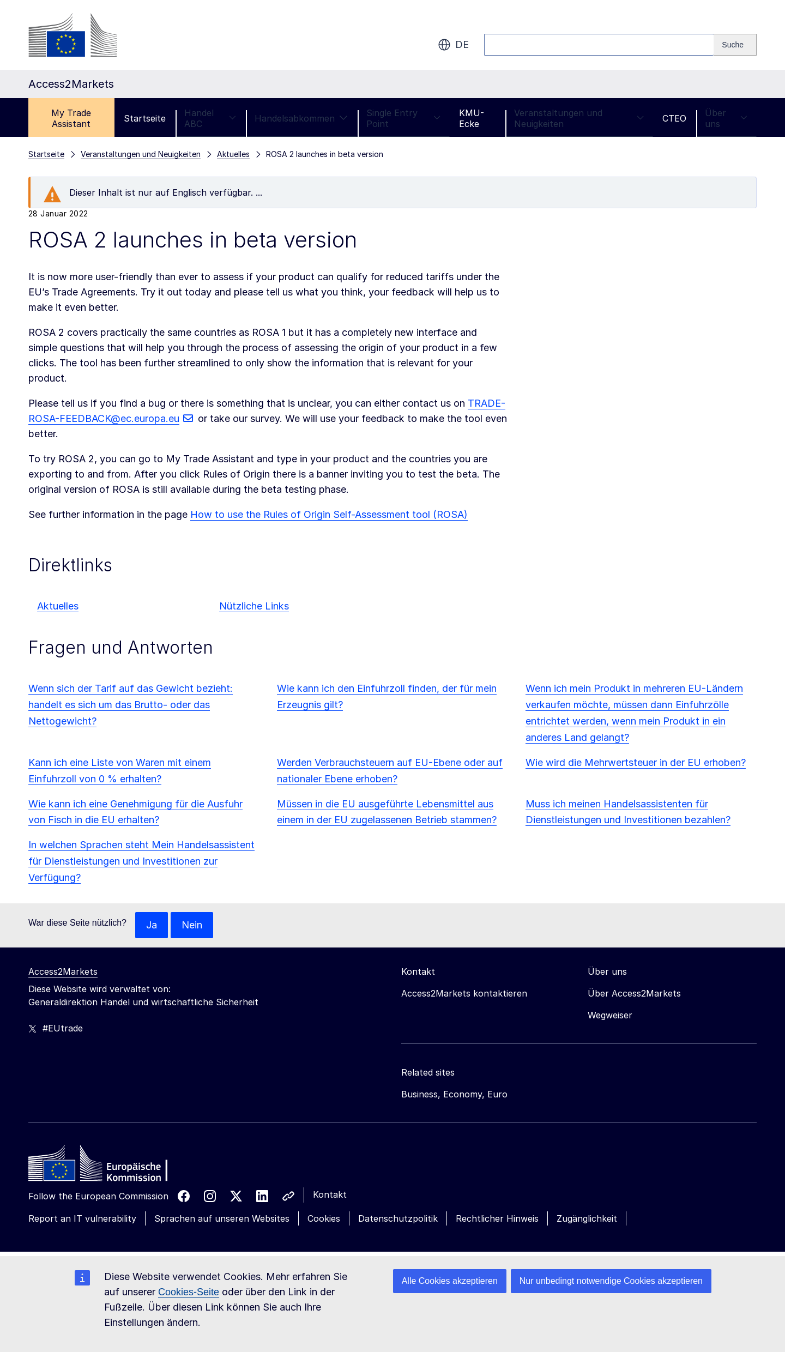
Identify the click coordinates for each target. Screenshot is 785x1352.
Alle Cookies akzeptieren (450, 1280)
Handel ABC (210, 118)
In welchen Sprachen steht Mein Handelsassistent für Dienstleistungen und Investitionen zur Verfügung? (141, 861)
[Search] (735, 45)
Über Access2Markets (634, 993)
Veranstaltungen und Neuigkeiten (579, 118)
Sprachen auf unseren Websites (221, 1218)
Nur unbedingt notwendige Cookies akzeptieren (611, 1280)
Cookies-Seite (188, 1292)
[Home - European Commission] (107, 1166)
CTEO (674, 118)
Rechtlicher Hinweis (497, 1218)
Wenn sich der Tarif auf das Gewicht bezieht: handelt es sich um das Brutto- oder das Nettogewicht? (130, 705)
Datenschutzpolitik (398, 1218)
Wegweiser (610, 1015)
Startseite (145, 118)
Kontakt (330, 1194)
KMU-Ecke (471, 118)
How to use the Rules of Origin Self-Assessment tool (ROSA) (329, 514)
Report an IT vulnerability (82, 1218)
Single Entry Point (403, 118)
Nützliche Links (254, 606)
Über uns (726, 118)
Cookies (323, 1218)
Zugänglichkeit (587, 1218)
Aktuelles (57, 606)
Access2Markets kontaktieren (464, 993)
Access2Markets (63, 971)
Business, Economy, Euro (454, 1094)
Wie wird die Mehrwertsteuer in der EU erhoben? (636, 762)
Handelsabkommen (301, 118)
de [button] (453, 44)
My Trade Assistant (71, 118)
